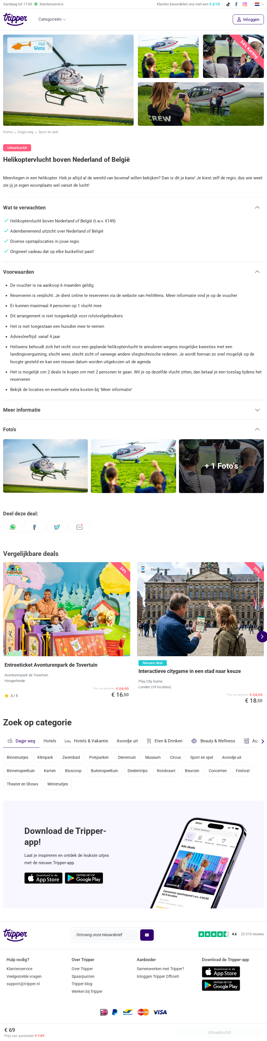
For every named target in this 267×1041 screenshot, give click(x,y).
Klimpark (46, 757)
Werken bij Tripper (87, 991)
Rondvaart (170, 772)
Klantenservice (19, 968)
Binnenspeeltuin (21, 772)
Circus (180, 757)
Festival (249, 772)
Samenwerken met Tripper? (160, 968)
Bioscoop (75, 772)
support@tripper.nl (23, 984)
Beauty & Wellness (213, 741)
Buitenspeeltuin (107, 772)
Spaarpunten (83, 976)
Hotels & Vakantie (86, 740)
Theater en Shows (22, 787)
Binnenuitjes (17, 757)
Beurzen (197, 772)
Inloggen (248, 19)
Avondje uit (127, 740)
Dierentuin (130, 757)
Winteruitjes (58, 787)
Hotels (50, 740)
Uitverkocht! (219, 1032)
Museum (157, 757)
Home (7, 133)
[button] (133, 207)
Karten (51, 772)
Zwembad (73, 757)
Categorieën (50, 19)
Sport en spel (48, 133)
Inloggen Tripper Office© (158, 976)
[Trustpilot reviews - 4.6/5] (231, 934)
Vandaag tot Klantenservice (33, 4)
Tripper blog (82, 984)
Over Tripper (82, 968)
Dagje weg (25, 133)
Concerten (223, 772)
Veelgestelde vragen (24, 976)
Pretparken (101, 757)
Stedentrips (141, 772)
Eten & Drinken (164, 740)
